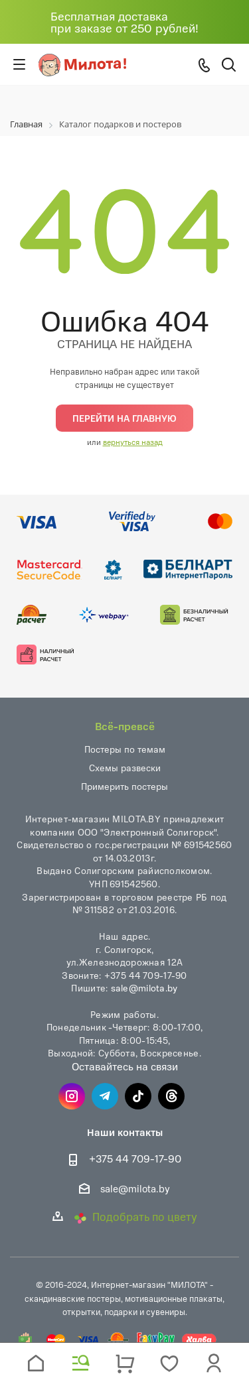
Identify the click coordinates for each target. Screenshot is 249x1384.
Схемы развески (125, 767)
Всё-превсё (125, 725)
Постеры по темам (124, 749)
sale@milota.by (144, 987)
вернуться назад (133, 441)
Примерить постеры (124, 786)
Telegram (105, 1096)
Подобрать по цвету (135, 1216)
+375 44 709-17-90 (135, 1159)
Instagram (71, 1096)
